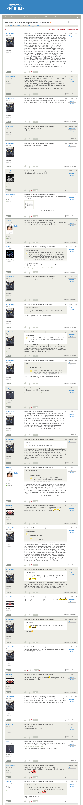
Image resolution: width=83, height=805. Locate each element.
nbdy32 (8, 781)
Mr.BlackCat (10, 33)
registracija (40, 17)
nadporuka (73, 94)
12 (27, 670)
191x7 (8, 247)
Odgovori (72, 36)
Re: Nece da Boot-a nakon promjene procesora (39, 76)
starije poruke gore (72, 29)
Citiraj (72, 38)
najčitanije (56, 17)
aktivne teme (48, 17)
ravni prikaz (61, 29)
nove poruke (64, 17)
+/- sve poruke (51, 29)
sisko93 (8, 171)
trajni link (73, 71)
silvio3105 (9, 126)
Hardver (19, 17)
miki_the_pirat (11, 76)
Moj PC (8, 72)
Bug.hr (7, 17)
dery (7, 388)
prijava (34, 17)
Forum (13, 17)
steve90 (8, 220)
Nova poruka (73, 22)
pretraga (76, 17)
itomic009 (9, 505)
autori (70, 17)
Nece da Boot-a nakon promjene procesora (38, 33)
